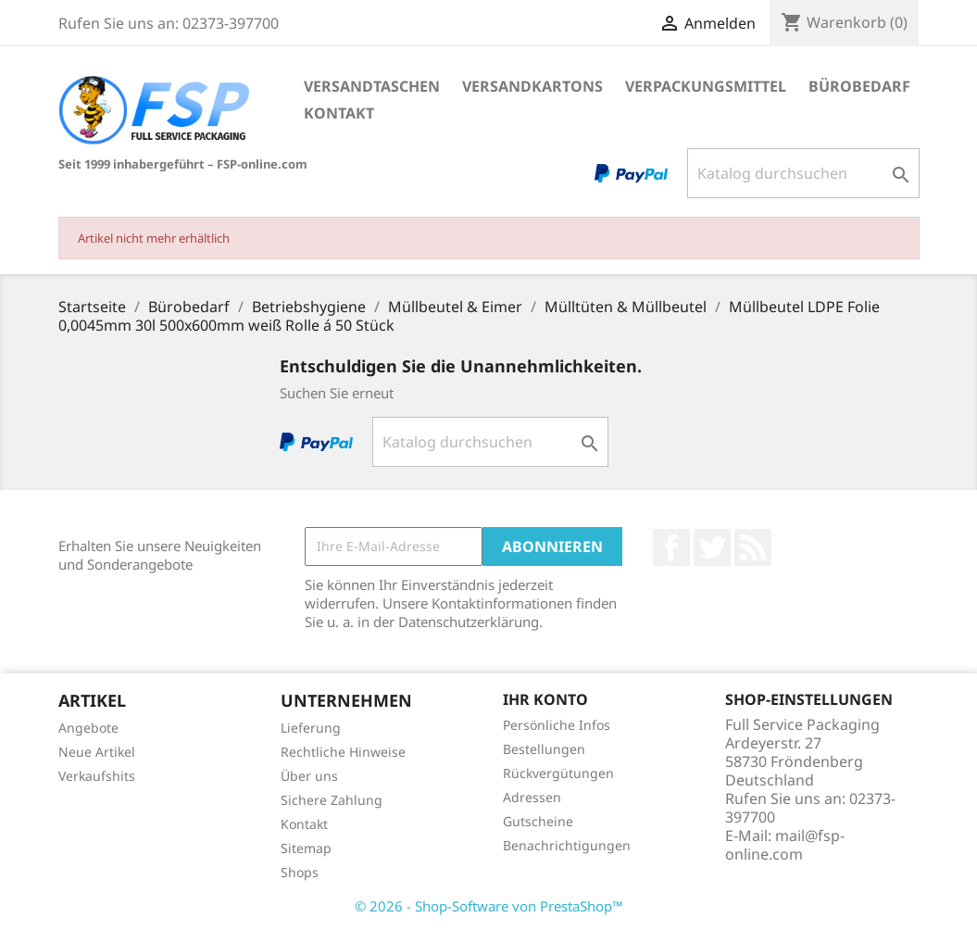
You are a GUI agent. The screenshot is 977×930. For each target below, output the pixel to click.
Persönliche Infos (556, 725)
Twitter (712, 547)
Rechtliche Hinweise (343, 751)
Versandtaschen (372, 86)
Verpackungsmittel (705, 86)
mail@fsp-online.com (785, 844)
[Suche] (803, 173)
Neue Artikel (96, 751)
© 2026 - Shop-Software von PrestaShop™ (489, 906)
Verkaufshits (96, 776)
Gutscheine (538, 821)
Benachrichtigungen (567, 845)
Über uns (309, 776)
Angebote (88, 727)
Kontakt (339, 113)
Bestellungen (544, 749)
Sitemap (306, 848)
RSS (752, 547)
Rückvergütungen (558, 773)
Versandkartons (532, 86)
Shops (300, 872)
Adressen (532, 797)
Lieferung (311, 727)
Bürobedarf (859, 86)
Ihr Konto (545, 699)
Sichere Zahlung (331, 800)
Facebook (671, 547)
